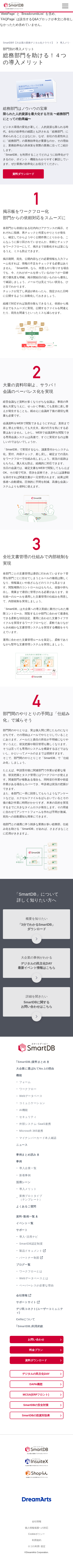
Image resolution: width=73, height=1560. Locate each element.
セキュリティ (27, 1116)
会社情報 (22, 1295)
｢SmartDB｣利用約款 (29, 1326)
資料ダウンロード (23, 173)
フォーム (25, 1082)
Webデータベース (30, 1095)
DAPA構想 (35, 1384)
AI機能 (23, 1110)
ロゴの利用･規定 (36, 1547)
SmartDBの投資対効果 (36, 1415)
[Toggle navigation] (65, 7)
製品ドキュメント (30, 1250)
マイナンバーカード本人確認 (37, 1137)
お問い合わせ (36, 1339)
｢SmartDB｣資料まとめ (31, 1061)
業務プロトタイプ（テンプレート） (30, 1197)
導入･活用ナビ (28, 1236)
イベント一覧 (24, 1223)
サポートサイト (26, 1302)
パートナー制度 (29, 1257)
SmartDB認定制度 (31, 1243)
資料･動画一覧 (25, 1216)
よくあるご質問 (26, 1206)
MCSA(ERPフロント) (36, 1394)
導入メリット (27, 1188)
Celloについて (25, 1319)
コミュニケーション (32, 1103)
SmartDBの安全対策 (36, 1405)
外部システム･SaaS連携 (35, 1123)
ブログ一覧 (23, 1264)
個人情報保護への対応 (36, 1528)
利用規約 (36, 1541)
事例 (19, 1161)
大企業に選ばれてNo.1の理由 (35, 1068)
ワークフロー (27, 1089)
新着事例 (25, 1175)
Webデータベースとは (33, 1278)
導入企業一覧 (27, 1168)
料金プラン (36, 1349)
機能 (19, 1075)
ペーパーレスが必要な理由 (36, 1285)
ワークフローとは (30, 1271)
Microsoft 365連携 (31, 1130)
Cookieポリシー (36, 1534)
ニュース (22, 1144)
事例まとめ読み (26, 1154)
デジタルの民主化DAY (35, 1373)
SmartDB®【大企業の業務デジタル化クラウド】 (28, 42)
